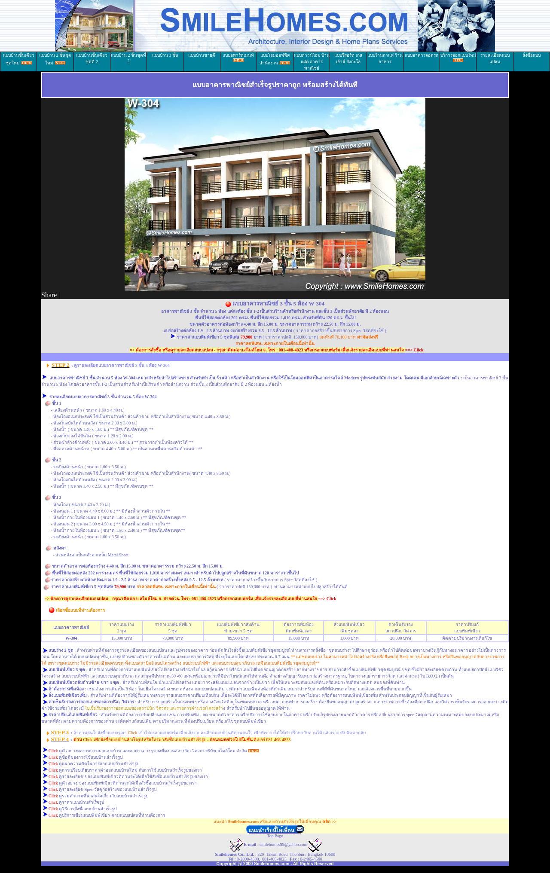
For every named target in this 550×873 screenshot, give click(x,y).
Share (49, 295)
